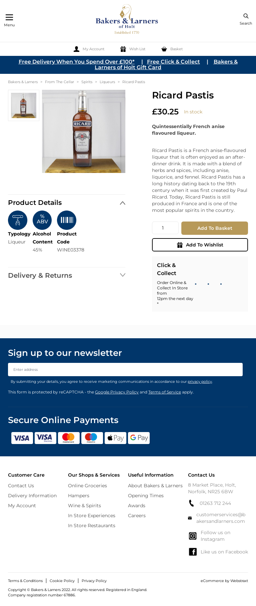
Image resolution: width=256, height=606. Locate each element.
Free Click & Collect (173, 62)
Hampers (78, 496)
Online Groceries (87, 486)
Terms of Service (164, 391)
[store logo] (127, 20)
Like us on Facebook (218, 551)
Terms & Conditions (25, 580)
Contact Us (21, 486)
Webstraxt (239, 580)
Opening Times (146, 496)
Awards (136, 506)
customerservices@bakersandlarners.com (216, 518)
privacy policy (200, 381)
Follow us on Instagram (209, 536)
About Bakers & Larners (155, 486)
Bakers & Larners (23, 81)
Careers (137, 516)
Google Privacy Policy (117, 391)
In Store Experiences (91, 516)
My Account (22, 506)
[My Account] (89, 49)
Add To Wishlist (200, 245)
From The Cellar (59, 81)
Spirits (86, 81)
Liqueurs (107, 81)
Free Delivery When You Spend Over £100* (77, 62)
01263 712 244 (209, 503)
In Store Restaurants (91, 526)
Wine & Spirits (84, 506)
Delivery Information (32, 496)
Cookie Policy (62, 580)
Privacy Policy (94, 580)
